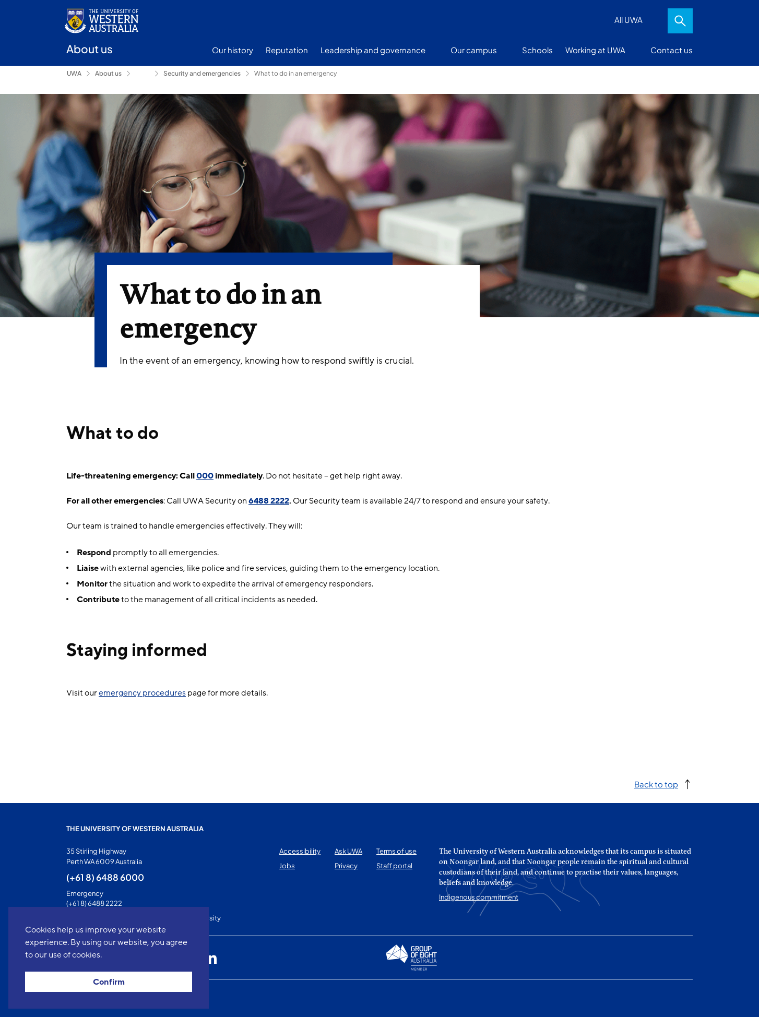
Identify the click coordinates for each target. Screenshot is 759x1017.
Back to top (656, 784)
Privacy (346, 866)
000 (205, 476)
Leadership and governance (373, 50)
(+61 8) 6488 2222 (94, 903)
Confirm (109, 982)
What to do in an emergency (295, 73)
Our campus (473, 50)
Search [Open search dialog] (680, 20)
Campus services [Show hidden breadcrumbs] (142, 73)
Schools (537, 50)
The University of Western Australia (135, 828)
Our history (232, 50)
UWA (74, 73)
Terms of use (396, 851)
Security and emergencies (202, 73)
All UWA (628, 20)
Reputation (287, 50)
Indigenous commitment (478, 897)
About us (108, 73)
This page (81, 998)
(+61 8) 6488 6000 (105, 877)
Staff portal (394, 866)
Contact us (671, 50)
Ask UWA (348, 851)
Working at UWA (595, 50)
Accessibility (300, 851)
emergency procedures (142, 693)
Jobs (287, 866)
